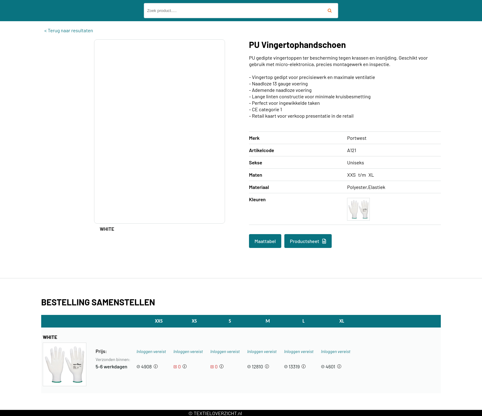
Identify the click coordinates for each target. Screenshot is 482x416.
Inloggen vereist (151, 351)
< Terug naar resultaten (68, 30)
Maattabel (265, 241)
